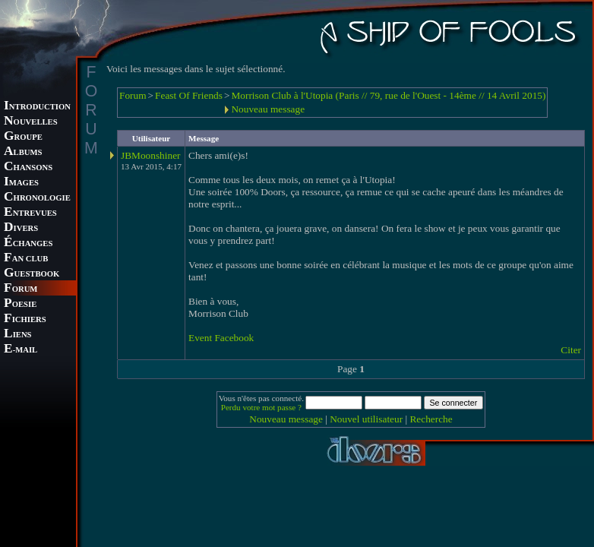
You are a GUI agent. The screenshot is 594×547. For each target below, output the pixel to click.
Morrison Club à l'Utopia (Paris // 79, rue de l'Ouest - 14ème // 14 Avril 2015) (388, 95)
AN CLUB (26, 259)
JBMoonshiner (151, 155)
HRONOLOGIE (37, 198)
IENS (17, 334)
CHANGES (28, 243)
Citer (571, 350)
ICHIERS (25, 319)
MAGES (21, 183)
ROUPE (23, 137)
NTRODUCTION (37, 107)
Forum (133, 95)
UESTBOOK (31, 274)
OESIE (20, 304)
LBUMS (23, 152)
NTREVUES (30, 213)
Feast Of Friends (189, 95)
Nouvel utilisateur (366, 419)
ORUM (20, 289)
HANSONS (28, 167)
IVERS (21, 228)
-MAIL (20, 350)
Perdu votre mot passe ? (261, 407)
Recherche (430, 419)
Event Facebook (221, 337)
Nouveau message (268, 109)
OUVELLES (31, 122)
